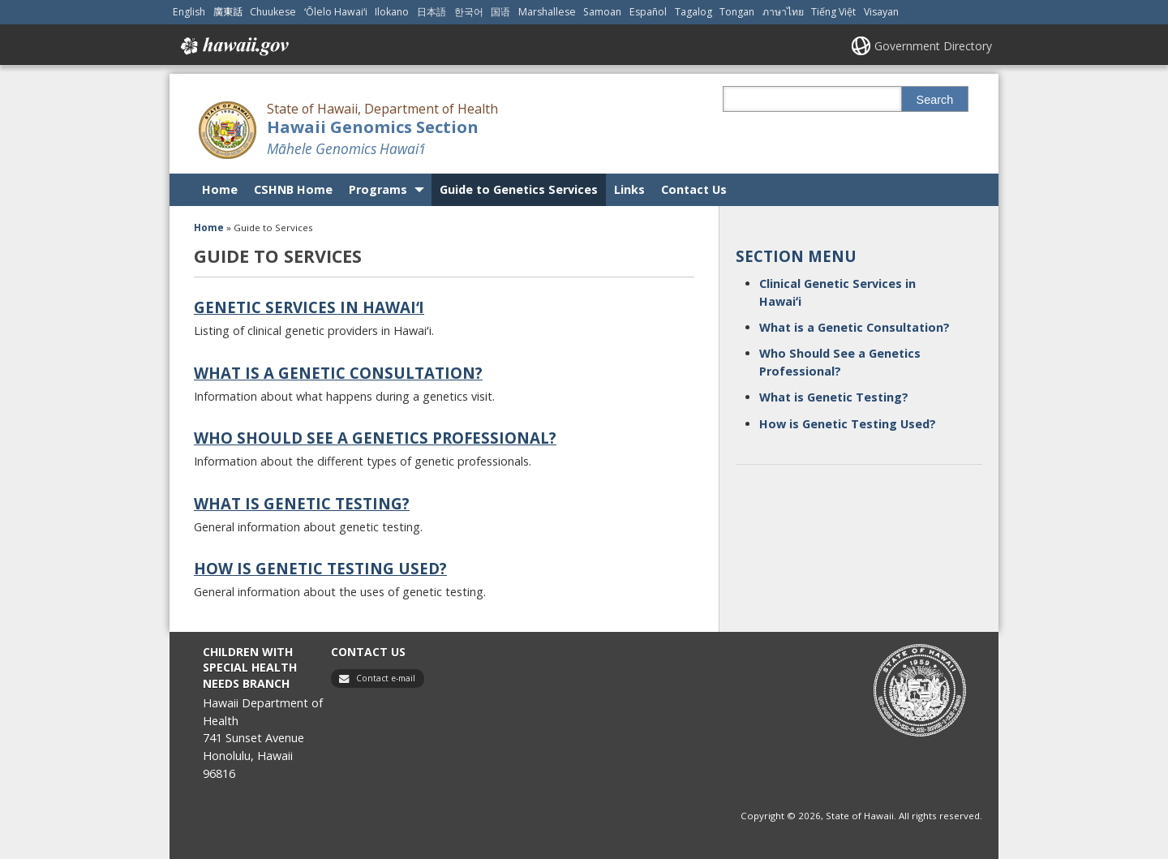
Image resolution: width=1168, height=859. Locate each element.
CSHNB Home (293, 189)
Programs (378, 189)
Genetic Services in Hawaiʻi (309, 307)
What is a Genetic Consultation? (338, 373)
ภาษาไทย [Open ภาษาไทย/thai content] (783, 12)
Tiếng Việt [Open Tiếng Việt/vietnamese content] (833, 12)
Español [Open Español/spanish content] (648, 12)
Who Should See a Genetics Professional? (375, 437)
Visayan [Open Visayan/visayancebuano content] (881, 12)
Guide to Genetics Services (519, 189)
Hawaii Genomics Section (373, 127)
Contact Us (694, 189)
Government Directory (933, 46)
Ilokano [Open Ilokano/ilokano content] (392, 12)
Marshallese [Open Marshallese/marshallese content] (547, 12)
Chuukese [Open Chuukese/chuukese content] (273, 12)
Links (629, 189)
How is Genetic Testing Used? (320, 568)
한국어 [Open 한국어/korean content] (468, 12)
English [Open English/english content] (189, 12)
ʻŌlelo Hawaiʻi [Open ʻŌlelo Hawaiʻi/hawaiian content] (335, 12)
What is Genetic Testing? (302, 503)
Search (935, 99)
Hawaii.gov (233, 46)
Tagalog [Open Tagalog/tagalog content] (693, 12)
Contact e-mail (385, 678)
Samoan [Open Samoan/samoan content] (602, 12)
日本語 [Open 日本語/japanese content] (431, 12)
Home (220, 189)
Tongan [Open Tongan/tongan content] (736, 12)
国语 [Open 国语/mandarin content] (500, 12)
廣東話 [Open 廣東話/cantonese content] (228, 12)
